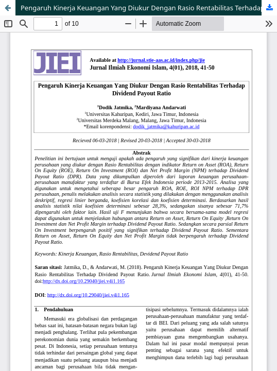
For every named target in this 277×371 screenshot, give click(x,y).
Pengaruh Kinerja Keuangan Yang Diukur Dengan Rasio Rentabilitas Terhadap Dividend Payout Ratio (149, 7)
